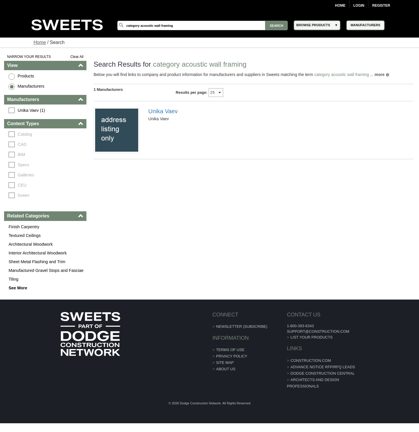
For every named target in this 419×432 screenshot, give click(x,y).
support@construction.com (318, 331)
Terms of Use (230, 350)
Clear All (77, 57)
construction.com (311, 360)
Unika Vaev (163, 111)
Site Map (225, 362)
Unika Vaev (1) (31, 110)
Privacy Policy (231, 356)
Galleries (26, 175)
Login (358, 5)
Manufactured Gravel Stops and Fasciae (46, 270)
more (379, 74)
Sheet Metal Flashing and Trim (36, 261)
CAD (22, 144)
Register (381, 5)
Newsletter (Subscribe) (241, 326)
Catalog (25, 134)
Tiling (13, 279)
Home (340, 5)
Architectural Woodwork (30, 244)
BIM (21, 154)
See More (17, 288)
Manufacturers (30, 86)
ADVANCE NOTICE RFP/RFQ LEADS (323, 367)
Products (25, 76)
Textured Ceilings (24, 235)
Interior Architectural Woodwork (37, 253)
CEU (22, 185)
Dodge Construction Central (323, 373)
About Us (225, 369)
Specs (23, 164)
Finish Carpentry (23, 226)
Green (23, 195)
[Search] (202, 25)
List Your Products (312, 337)
